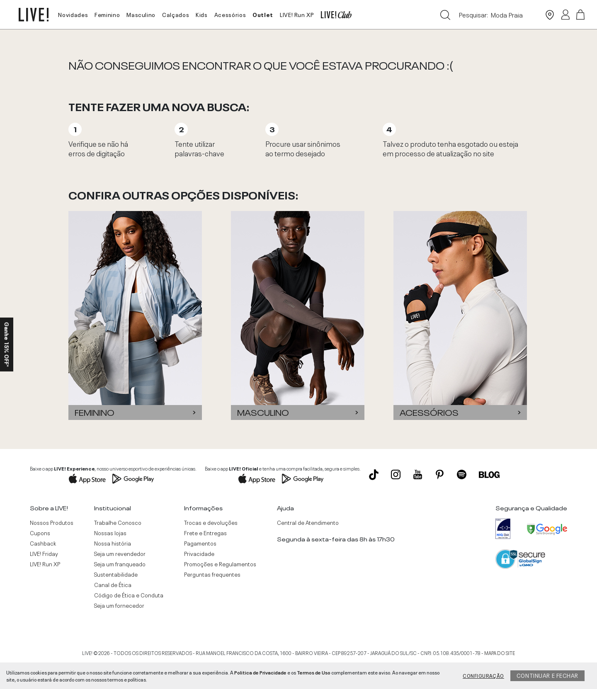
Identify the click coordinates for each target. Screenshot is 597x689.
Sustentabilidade (116, 574)
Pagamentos (200, 543)
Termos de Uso (313, 672)
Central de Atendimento (308, 522)
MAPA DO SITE (499, 652)
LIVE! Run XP (297, 14)
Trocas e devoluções (211, 522)
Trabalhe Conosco (117, 522)
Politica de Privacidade (260, 672)
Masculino (140, 14)
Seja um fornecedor (119, 605)
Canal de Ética (112, 584)
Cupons (40, 532)
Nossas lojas (110, 532)
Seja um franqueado (120, 564)
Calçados (175, 14)
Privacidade (199, 553)
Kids (202, 14)
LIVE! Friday (44, 553)
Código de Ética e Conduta (128, 595)
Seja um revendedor (120, 553)
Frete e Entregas (205, 532)
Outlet (262, 14)
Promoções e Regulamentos (220, 564)
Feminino (107, 14)
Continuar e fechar (547, 675)
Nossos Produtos (51, 522)
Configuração (483, 675)
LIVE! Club (336, 14)
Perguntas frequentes (212, 574)
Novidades (73, 14)
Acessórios (230, 14)
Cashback (43, 543)
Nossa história (112, 543)
